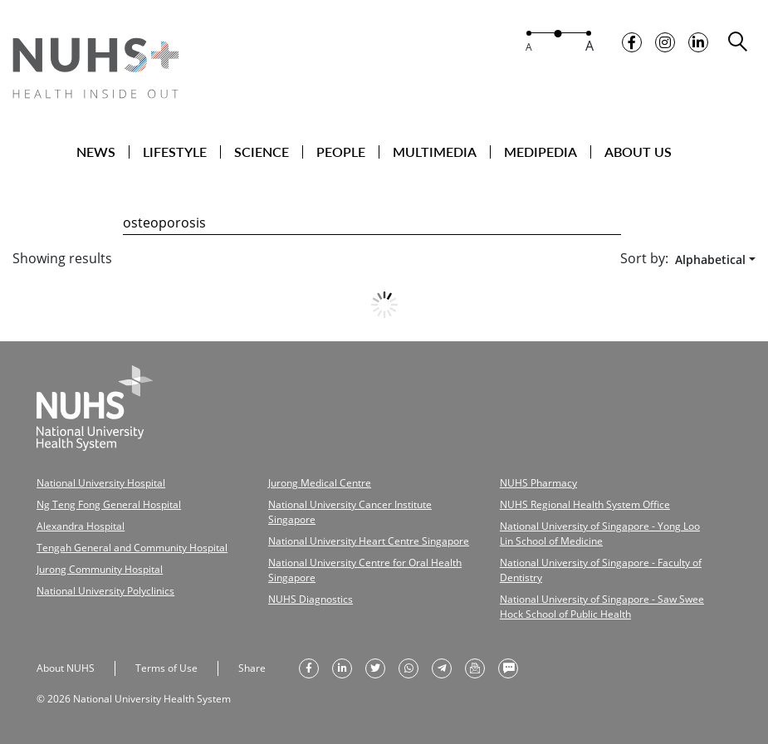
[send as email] (475, 668)
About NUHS (66, 668)
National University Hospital (101, 483)
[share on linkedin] (342, 668)
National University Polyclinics (105, 591)
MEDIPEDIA (540, 152)
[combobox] (712, 259)
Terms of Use (166, 668)
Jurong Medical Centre (319, 483)
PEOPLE (340, 152)
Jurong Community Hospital (100, 569)
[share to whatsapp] (408, 668)
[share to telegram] (442, 668)
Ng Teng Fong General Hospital (109, 504)
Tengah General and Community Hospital (132, 548)
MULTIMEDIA (435, 152)
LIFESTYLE (175, 152)
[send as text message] (508, 668)
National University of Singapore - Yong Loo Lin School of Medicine (600, 533)
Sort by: (644, 258)
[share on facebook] (309, 668)
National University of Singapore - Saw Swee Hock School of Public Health (602, 606)
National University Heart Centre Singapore (368, 541)
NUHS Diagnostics (310, 599)
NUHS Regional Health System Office (585, 504)
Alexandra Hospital (81, 526)
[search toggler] (738, 42)
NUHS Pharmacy (538, 483)
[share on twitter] (375, 668)
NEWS (95, 152)
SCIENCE (261, 152)
